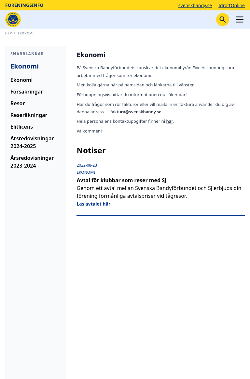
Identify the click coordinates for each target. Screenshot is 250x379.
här (169, 121)
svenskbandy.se (195, 5)
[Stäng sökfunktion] (222, 19)
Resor (17, 103)
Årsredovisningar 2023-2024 (32, 161)
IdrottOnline (231, 5)
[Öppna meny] (239, 19)
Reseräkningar (29, 115)
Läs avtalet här (93, 204)
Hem (9, 33)
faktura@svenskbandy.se (135, 112)
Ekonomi (26, 33)
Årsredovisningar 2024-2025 (32, 142)
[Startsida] (13, 19)
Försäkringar (26, 91)
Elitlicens (21, 126)
